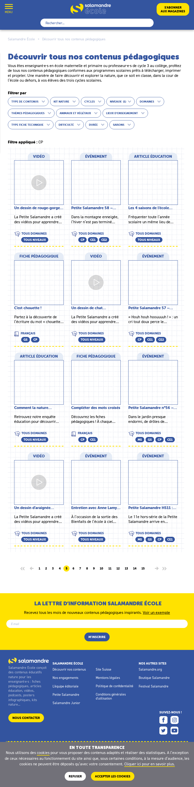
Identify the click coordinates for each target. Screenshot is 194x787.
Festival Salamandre (153, 686)
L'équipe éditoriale (66, 686)
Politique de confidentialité (114, 686)
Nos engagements (65, 678)
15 (143, 568)
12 (118, 568)
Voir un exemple (156, 612)
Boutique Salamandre (154, 678)
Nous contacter (26, 718)
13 (126, 568)
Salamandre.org (150, 669)
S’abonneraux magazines (173, 9)
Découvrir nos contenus (69, 669)
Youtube (175, 731)
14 (134, 568)
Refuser (75, 776)
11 (109, 568)
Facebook (163, 720)
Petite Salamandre (66, 694)
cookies (43, 752)
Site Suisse (103, 669)
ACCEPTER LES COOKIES (112, 776)
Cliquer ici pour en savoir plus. (149, 763)
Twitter (163, 731)
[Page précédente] (32, 568)
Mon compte (21, 9)
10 (101, 568)
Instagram (175, 720)
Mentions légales (108, 678)
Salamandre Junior (66, 703)
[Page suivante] (157, 568)
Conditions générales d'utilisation (111, 696)
